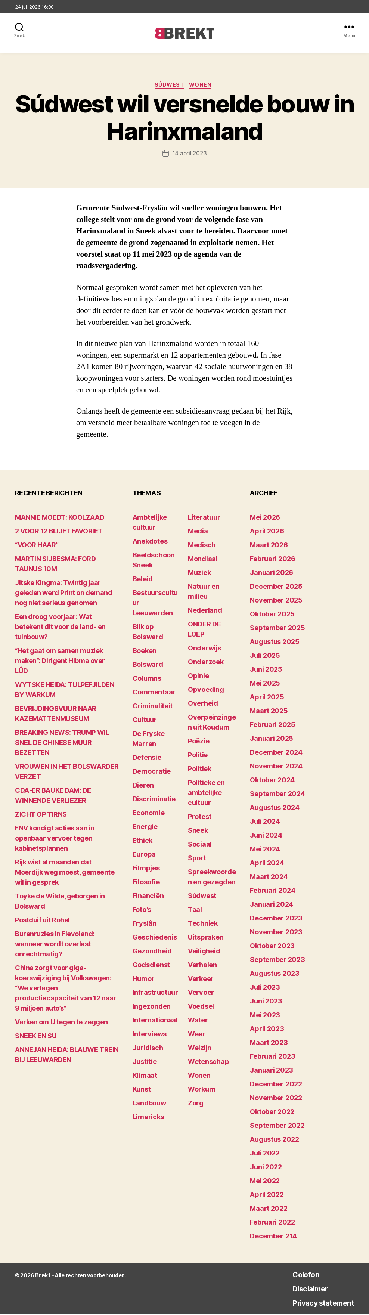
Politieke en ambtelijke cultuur (206, 794)
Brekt (42, 1277)
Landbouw (149, 1104)
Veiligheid (204, 952)
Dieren (143, 786)
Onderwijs (204, 649)
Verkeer (201, 980)
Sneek (198, 832)
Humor (144, 980)
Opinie (198, 677)
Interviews (150, 1035)
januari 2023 (271, 1072)
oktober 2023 (272, 947)
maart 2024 (269, 878)
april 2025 (267, 698)
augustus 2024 (275, 809)
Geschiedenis (155, 939)
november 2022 (276, 1099)
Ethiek (142, 842)
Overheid (203, 705)
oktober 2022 (272, 1113)
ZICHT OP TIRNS (41, 816)
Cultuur (145, 721)
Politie (198, 756)
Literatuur (204, 519)
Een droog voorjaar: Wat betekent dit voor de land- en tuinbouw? (60, 628)
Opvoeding (206, 691)
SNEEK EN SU (35, 1037)
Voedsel (201, 1008)
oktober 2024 (272, 781)
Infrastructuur (155, 994)
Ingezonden (152, 1008)
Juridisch (148, 1049)
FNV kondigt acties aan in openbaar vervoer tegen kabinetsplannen (54, 840)
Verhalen (202, 966)
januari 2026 (271, 574)
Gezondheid (152, 952)
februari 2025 (272, 726)
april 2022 (266, 1196)
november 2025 (276, 602)
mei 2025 (265, 685)
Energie (145, 828)
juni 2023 (266, 1002)
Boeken (144, 652)
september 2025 (277, 629)
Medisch (201, 546)
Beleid (143, 580)
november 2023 (276, 933)
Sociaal (200, 846)
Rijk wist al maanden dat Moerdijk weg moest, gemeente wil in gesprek (64, 874)
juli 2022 (265, 1154)
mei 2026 (265, 519)
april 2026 (267, 532)
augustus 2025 (275, 643)
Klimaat (145, 1077)
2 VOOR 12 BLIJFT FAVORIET (59, 532)
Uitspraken (205, 939)
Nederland (205, 612)
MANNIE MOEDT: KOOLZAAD (59, 519)
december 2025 (276, 588)
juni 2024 (266, 837)
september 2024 (277, 795)
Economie (149, 814)
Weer (196, 1035)
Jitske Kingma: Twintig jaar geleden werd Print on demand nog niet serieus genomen (63, 594)
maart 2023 (269, 1044)
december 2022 (276, 1085)
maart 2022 (268, 1210)
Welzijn (199, 1049)
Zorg (196, 1104)
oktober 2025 (272, 615)
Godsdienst (151, 966)
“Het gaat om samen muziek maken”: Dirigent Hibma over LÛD (60, 662)
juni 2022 (266, 1168)
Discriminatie (154, 800)
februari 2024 (272, 892)
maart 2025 (269, 712)
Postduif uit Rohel (42, 921)
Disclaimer (299, 1289)
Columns (147, 680)
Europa (144, 856)
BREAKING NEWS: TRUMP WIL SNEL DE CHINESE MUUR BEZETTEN (62, 744)
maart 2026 (269, 546)
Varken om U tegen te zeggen (61, 1023)
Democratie (152, 773)
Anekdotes (150, 543)
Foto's (142, 911)
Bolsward (148, 666)
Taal (195, 911)
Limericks (148, 1118)
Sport (197, 859)
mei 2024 (265, 850)
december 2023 (276, 919)
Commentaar (154, 693)
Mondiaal (203, 560)
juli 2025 (265, 657)
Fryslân (144, 925)
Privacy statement (315, 1304)
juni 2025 (266, 671)
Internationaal (155, 1021)
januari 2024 (271, 906)
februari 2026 (272, 560)
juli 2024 (265, 823)
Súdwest (169, 86)
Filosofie (146, 883)
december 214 (273, 1237)
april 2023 (267, 1030)
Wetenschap (208, 1063)
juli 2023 (265, 989)
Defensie (147, 759)
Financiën (148, 897)
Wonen (203, 86)
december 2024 (276, 754)
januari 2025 (271, 740)
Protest (199, 818)
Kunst (142, 1091)
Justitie (145, 1063)
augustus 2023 (275, 975)
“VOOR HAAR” (36, 546)
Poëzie (198, 742)
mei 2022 (265, 1182)
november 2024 (276, 767)
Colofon (293, 1275)
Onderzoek (206, 663)
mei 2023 (265, 1016)
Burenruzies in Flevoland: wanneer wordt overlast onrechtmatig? (54, 945)
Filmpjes (146, 869)
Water (198, 1021)
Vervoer (201, 994)
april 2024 (267, 864)
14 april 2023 (189, 155)
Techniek (203, 925)
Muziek (199, 574)
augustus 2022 (274, 1141)
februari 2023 (272, 1058)
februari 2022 (272, 1224)
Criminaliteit (153, 707)
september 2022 (277, 1127)
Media (198, 532)
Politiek (199, 770)
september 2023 (277, 961)
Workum (201, 1091)
